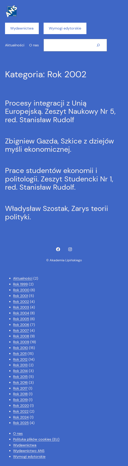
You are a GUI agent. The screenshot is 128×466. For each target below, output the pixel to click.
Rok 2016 (20, 382)
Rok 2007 (21, 330)
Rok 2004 (21, 313)
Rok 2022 (21, 411)
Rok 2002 (21, 301)
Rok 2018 (20, 394)
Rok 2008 (21, 336)
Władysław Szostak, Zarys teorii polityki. (56, 212)
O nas (18, 433)
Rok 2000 (21, 290)
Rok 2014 (20, 370)
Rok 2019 (20, 399)
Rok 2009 (21, 342)
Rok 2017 (20, 388)
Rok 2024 (21, 417)
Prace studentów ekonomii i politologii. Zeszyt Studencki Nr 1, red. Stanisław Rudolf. (59, 178)
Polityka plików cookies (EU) (36, 439)
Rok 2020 (21, 405)
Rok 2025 (21, 422)
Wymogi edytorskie (65, 28)
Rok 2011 (20, 353)
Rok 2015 (20, 376)
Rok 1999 (20, 284)
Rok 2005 (21, 318)
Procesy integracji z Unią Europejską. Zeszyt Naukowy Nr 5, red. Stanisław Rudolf (60, 111)
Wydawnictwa (22, 28)
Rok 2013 (20, 365)
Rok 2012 (20, 359)
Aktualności (22, 278)
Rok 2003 (21, 307)
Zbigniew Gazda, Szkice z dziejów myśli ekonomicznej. (59, 145)
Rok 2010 (20, 347)
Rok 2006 (21, 324)
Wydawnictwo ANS (28, 450)
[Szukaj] (98, 45)
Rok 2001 (20, 295)
